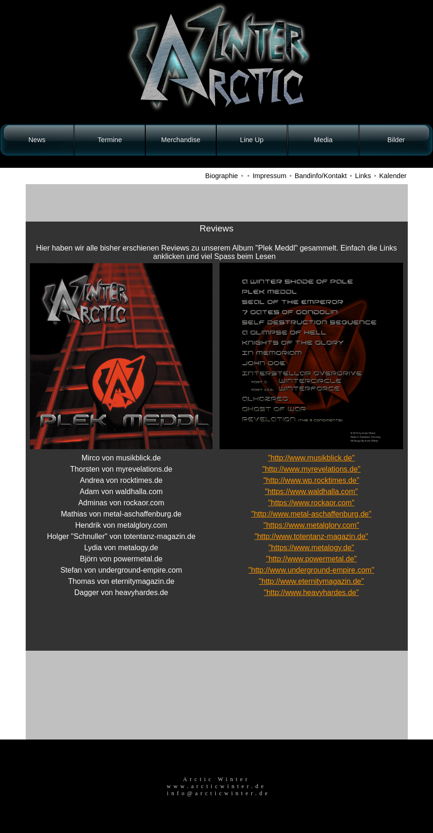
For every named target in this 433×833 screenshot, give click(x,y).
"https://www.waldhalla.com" (311, 491)
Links (363, 176)
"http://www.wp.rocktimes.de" (311, 480)
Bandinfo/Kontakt (321, 176)
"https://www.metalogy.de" (312, 548)
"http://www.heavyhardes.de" (311, 592)
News (37, 140)
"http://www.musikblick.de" (311, 458)
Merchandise (180, 140)
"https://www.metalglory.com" (311, 525)
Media (323, 140)
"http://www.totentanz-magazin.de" (311, 536)
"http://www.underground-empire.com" (311, 570)
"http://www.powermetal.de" (311, 559)
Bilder (396, 140)
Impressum (269, 176)
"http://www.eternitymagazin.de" (311, 581)
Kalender (393, 176)
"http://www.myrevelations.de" (311, 469)
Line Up (252, 140)
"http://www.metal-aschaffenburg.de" (311, 514)
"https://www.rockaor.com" (311, 503)
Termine (110, 140)
